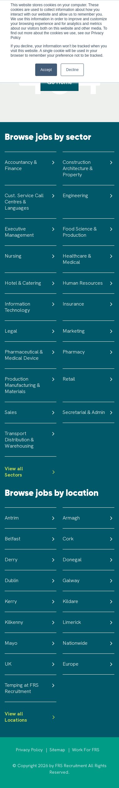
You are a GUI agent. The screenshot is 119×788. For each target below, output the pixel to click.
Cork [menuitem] (88, 539)
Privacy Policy (29, 749)
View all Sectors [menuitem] (30, 472)
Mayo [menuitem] (30, 643)
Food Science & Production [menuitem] (88, 232)
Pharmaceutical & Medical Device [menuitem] (30, 355)
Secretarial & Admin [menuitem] (88, 412)
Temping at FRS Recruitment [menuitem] (30, 688)
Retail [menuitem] (88, 379)
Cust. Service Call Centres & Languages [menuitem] (30, 201)
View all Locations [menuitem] (30, 717)
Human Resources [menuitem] (88, 283)
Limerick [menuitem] (88, 622)
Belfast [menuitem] (30, 539)
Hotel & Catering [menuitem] (30, 283)
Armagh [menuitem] (88, 518)
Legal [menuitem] (30, 331)
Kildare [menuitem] (88, 601)
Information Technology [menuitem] (30, 307)
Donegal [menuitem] (88, 560)
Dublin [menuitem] (30, 580)
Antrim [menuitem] (30, 518)
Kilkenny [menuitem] (30, 622)
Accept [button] (46, 70)
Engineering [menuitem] (88, 195)
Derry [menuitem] (30, 560)
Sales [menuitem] (30, 412)
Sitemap (57, 749)
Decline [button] (72, 70)
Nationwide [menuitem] (88, 643)
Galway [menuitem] (88, 580)
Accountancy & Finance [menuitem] (30, 165)
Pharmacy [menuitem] (88, 352)
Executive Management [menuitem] (30, 232)
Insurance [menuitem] (88, 304)
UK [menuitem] (30, 664)
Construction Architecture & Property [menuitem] (88, 168)
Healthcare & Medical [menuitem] (88, 259)
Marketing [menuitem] (88, 331)
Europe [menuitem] (88, 664)
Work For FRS (85, 749)
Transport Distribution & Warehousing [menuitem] (30, 439)
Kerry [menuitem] (30, 601)
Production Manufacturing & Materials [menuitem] (30, 385)
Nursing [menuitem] (30, 256)
